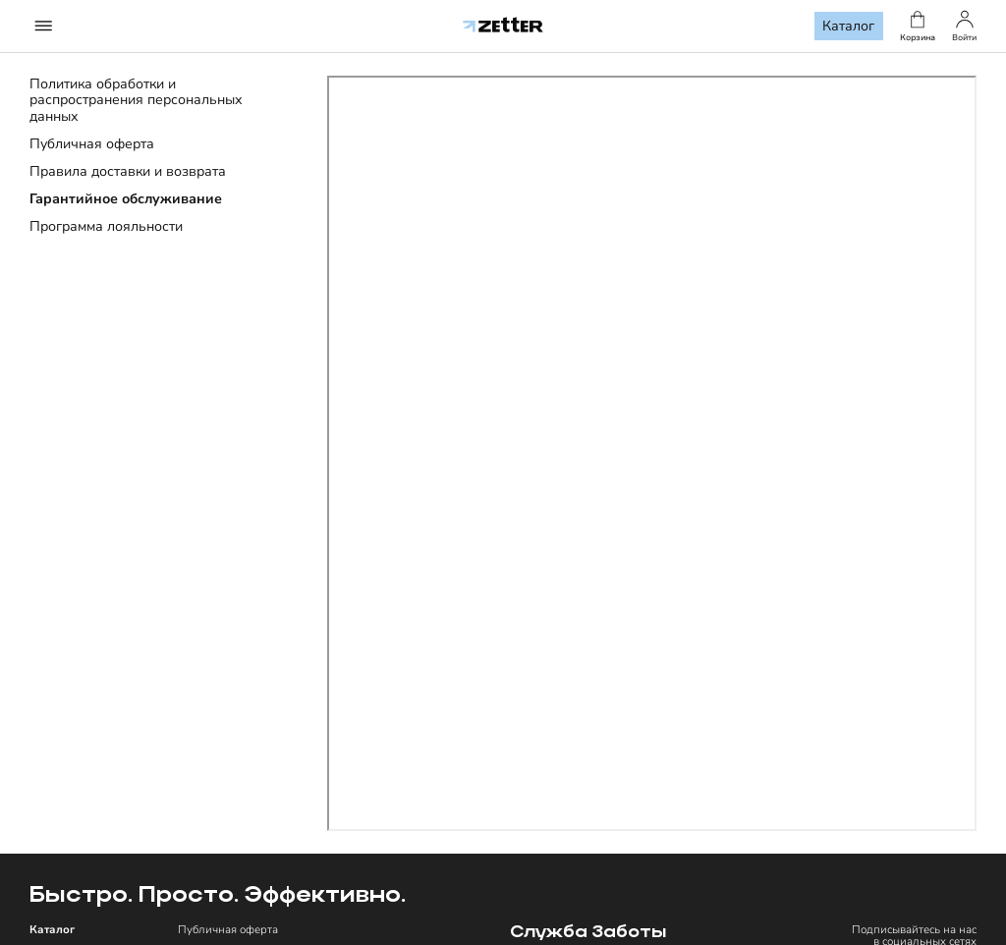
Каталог (848, 26)
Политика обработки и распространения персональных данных (136, 100)
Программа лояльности (106, 226)
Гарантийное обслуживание (125, 199)
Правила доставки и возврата (127, 171)
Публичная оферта (91, 144)
